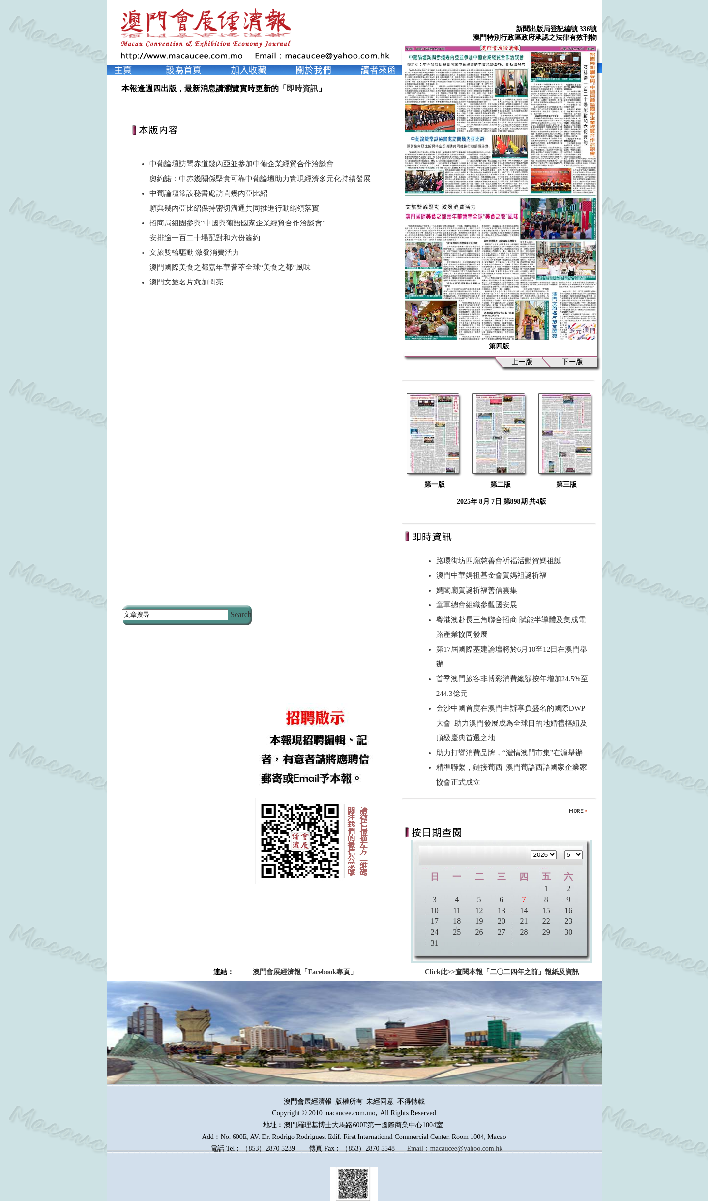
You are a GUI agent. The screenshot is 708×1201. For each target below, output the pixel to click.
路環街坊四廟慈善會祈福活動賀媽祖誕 (500, 561)
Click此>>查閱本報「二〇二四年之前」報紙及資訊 (502, 972)
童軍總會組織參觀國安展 (478, 605)
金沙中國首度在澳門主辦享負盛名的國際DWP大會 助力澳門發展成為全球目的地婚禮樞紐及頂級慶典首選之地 (512, 723)
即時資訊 (302, 88)
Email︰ (418, 1148)
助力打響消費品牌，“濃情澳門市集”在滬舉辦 (511, 753)
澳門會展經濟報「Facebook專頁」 (305, 972)
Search (241, 614)
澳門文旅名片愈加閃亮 (186, 282)
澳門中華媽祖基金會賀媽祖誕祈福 (493, 575)
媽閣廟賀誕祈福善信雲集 (478, 590)
